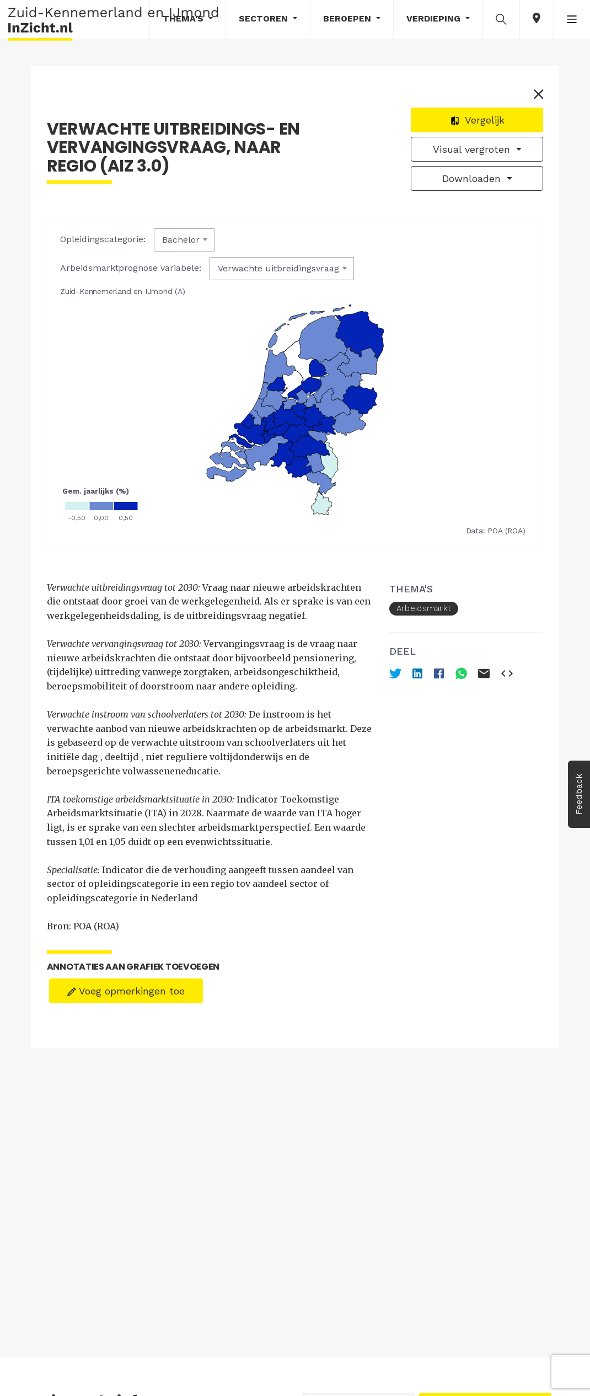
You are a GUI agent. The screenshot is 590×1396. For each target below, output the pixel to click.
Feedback (578, 794)
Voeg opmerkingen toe (126, 990)
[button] (501, 18)
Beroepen (348, 18)
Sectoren (265, 18)
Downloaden (473, 179)
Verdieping (434, 18)
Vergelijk (477, 120)
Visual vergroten (473, 150)
